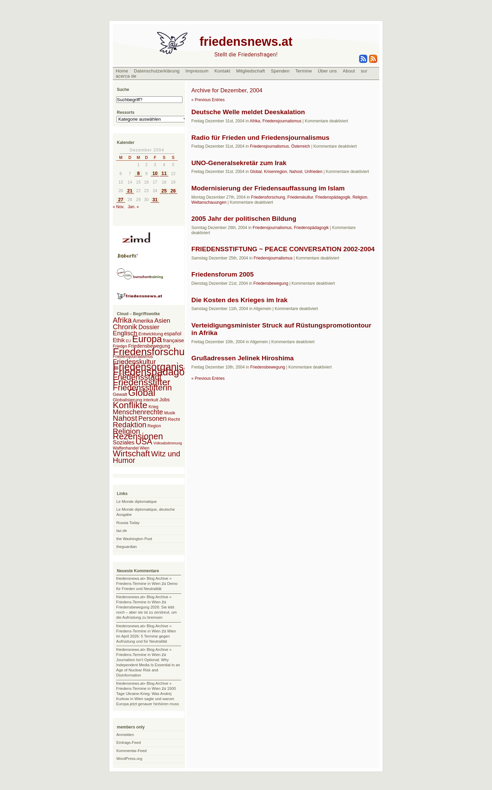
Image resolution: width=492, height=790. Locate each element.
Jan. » (133, 206)
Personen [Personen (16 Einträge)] (152, 418)
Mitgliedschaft (250, 70)
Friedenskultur (300, 197)
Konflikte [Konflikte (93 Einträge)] (130, 405)
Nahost (295, 171)
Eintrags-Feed (129, 742)
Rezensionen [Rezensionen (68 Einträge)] (138, 436)
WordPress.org (129, 758)
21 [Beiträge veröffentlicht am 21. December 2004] (129, 190)
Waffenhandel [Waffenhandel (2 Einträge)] (126, 448)
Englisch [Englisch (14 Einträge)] (125, 333)
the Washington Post (134, 539)
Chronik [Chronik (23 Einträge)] (125, 327)
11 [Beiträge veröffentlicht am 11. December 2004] (163, 173)
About (349, 70)
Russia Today (128, 523)
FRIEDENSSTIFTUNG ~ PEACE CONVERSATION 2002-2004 (283, 249)
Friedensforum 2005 (222, 274)
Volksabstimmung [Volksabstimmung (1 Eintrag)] (167, 443)
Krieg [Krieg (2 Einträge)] (154, 406)
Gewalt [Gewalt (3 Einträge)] (120, 394)
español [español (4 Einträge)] (172, 333)
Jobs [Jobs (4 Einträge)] (164, 399)
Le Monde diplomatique (137, 501)
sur (364, 70)
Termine (303, 70)
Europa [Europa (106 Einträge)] (147, 339)
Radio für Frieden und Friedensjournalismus (260, 137)
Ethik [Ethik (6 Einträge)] (119, 340)
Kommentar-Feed (132, 751)
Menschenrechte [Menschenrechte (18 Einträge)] (138, 412)
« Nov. (118, 206)
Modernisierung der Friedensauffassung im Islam (268, 188)
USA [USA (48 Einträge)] (144, 441)
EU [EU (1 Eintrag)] (128, 341)
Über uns (327, 70)
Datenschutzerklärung (157, 70)
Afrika (255, 121)
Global (256, 171)
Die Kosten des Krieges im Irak (239, 300)
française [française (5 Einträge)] (173, 340)
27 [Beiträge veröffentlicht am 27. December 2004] (120, 199)
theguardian (127, 547)
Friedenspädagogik (332, 197)
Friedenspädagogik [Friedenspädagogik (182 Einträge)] (155, 371)
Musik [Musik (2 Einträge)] (169, 413)
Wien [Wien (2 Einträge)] (144, 448)
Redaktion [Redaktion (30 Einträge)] (130, 424)
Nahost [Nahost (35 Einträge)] (125, 418)
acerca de (126, 76)
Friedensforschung (268, 197)
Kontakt (222, 70)
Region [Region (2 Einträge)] (154, 426)
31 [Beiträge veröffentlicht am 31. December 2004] (155, 199)
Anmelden (125, 735)
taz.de (122, 530)
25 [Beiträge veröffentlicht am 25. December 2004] (163, 190)
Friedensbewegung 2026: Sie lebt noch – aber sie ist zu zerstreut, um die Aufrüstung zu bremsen (146, 612)
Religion (360, 197)
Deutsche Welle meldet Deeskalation (248, 112)
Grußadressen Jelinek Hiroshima (242, 358)
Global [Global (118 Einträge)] (141, 392)
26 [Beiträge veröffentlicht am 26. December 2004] (173, 190)
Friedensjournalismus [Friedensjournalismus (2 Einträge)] (133, 356)
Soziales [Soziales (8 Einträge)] (123, 442)
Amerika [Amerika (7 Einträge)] (143, 321)
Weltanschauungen (209, 202)
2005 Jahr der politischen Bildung (243, 218)
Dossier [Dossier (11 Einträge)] (148, 327)
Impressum (197, 70)
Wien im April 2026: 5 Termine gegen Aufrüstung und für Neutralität (146, 636)
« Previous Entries (207, 99)
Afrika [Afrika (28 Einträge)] (122, 320)
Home (122, 70)
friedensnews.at (246, 42)
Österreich (300, 146)
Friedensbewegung (270, 283)
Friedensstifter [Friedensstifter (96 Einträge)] (141, 382)
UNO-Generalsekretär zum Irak (238, 162)
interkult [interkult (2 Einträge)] (151, 400)
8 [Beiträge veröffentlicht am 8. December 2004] (138, 173)
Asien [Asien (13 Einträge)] (162, 320)
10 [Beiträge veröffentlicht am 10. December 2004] (155, 173)
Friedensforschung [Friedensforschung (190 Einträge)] (154, 351)
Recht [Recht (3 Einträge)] (174, 419)
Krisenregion (275, 171)
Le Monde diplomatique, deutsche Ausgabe (146, 512)
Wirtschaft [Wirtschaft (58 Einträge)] (131, 453)
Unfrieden (314, 171)
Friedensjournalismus (281, 121)
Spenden (280, 70)
